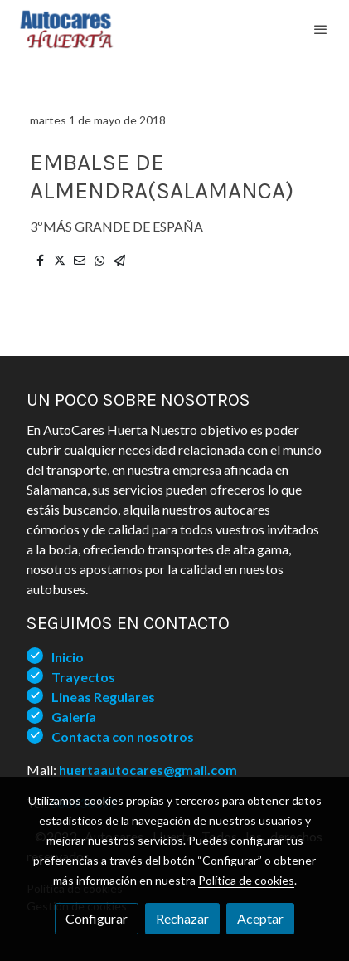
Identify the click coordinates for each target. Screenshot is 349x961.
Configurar (96, 918)
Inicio (67, 657)
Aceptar (260, 918)
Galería (73, 716)
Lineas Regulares (103, 697)
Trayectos (83, 677)
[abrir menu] (321, 29)
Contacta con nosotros (122, 736)
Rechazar (182, 918)
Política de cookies (246, 880)
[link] (66, 29)
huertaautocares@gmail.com (148, 770)
